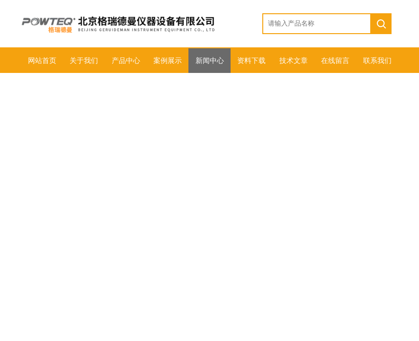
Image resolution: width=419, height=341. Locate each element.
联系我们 (377, 60)
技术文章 (293, 60)
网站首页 (42, 60)
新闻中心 (210, 60)
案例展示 (167, 60)
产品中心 (126, 60)
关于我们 (84, 60)
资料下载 (251, 60)
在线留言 (335, 60)
